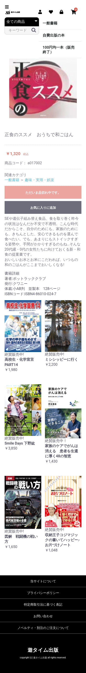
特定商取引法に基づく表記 (43, 604)
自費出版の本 (54, 35)
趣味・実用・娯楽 (39, 180)
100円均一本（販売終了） (59, 49)
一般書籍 (50, 23)
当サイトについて (43, 581)
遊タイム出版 (43, 650)
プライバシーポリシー (43, 593)
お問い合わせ (43, 616)
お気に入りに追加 (43, 207)
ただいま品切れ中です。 (43, 192)
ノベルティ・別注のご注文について (43, 628)
